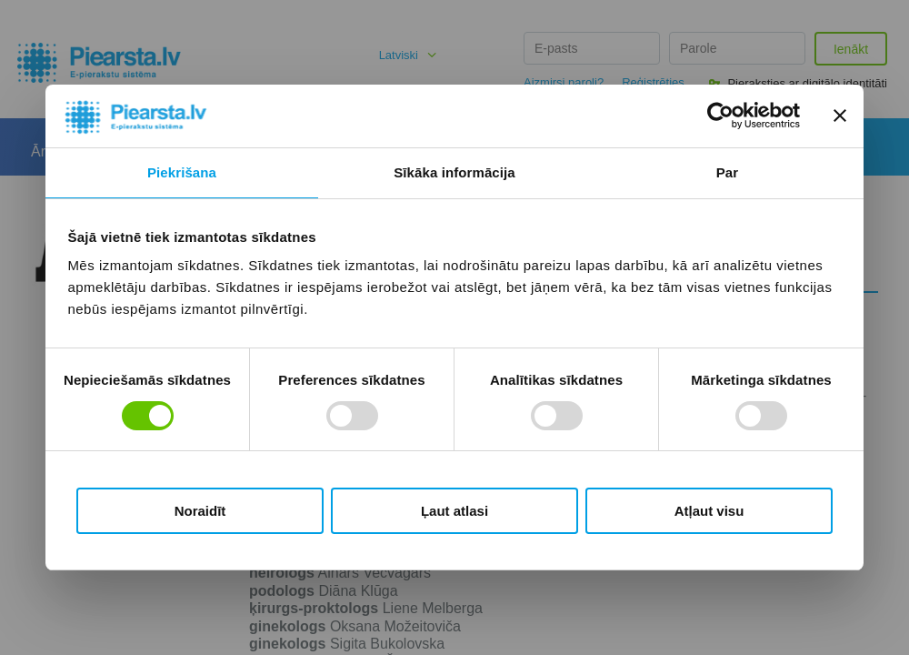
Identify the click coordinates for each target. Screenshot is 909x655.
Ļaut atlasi (454, 511)
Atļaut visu (709, 511)
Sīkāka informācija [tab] (454, 172)
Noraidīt (200, 511)
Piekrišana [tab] (181, 172)
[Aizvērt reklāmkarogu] (840, 115)
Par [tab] (727, 172)
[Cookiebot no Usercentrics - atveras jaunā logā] (720, 115)
